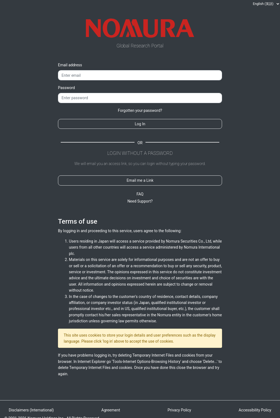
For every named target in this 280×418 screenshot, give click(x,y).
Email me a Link (140, 180)
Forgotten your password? (140, 110)
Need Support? (140, 201)
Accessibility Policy (255, 410)
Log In (140, 124)
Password (66, 88)
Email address (70, 65)
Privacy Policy (179, 410)
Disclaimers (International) (31, 410)
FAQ (139, 194)
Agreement (110, 410)
